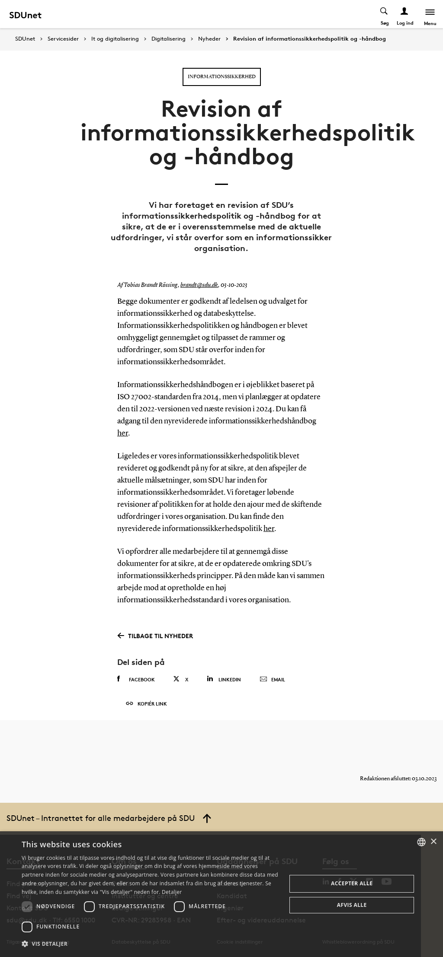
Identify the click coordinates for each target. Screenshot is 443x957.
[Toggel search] (384, 14)
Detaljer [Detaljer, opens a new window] (172, 892)
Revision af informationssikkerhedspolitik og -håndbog (309, 39)
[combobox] (421, 842)
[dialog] (221, 894)
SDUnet (25, 38)
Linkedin (224, 679)
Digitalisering (168, 39)
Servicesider (63, 39)
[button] (150, 944)
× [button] (433, 842)
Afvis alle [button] (352, 905)
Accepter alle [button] (351, 883)
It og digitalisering (115, 39)
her (122, 433)
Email (272, 679)
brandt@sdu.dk (199, 285)
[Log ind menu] (404, 14)
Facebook (136, 679)
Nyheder (209, 39)
